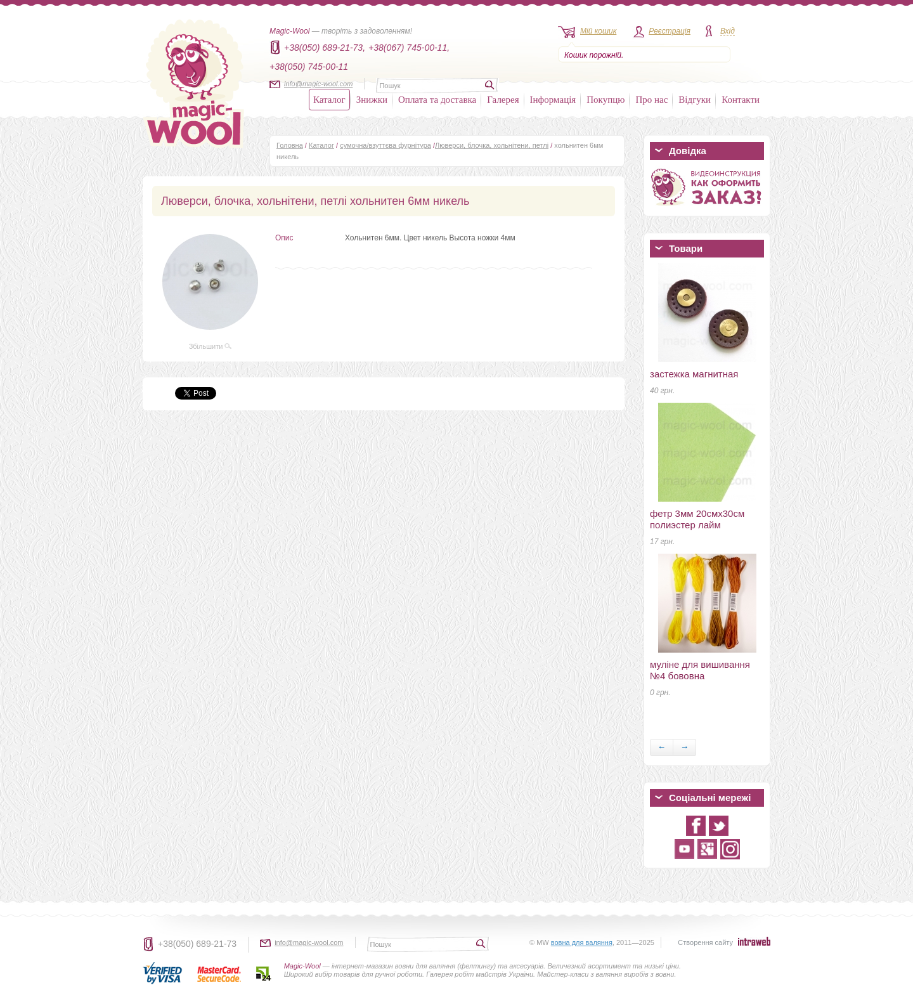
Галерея (503, 99)
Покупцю (605, 99)
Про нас (651, 99)
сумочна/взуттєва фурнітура (385, 145)
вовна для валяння (581, 942)
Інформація (553, 99)
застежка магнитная (694, 373)
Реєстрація (669, 31)
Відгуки (694, 99)
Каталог (329, 99)
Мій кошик (598, 31)
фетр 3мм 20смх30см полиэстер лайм (697, 519)
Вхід (727, 31)
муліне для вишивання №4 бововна (700, 670)
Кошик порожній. (593, 55)
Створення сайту (705, 942)
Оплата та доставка (437, 99)
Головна (289, 145)
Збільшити (210, 346)
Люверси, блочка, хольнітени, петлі (491, 145)
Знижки (371, 99)
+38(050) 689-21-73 (197, 944)
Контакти (741, 99)
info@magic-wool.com (318, 84)
